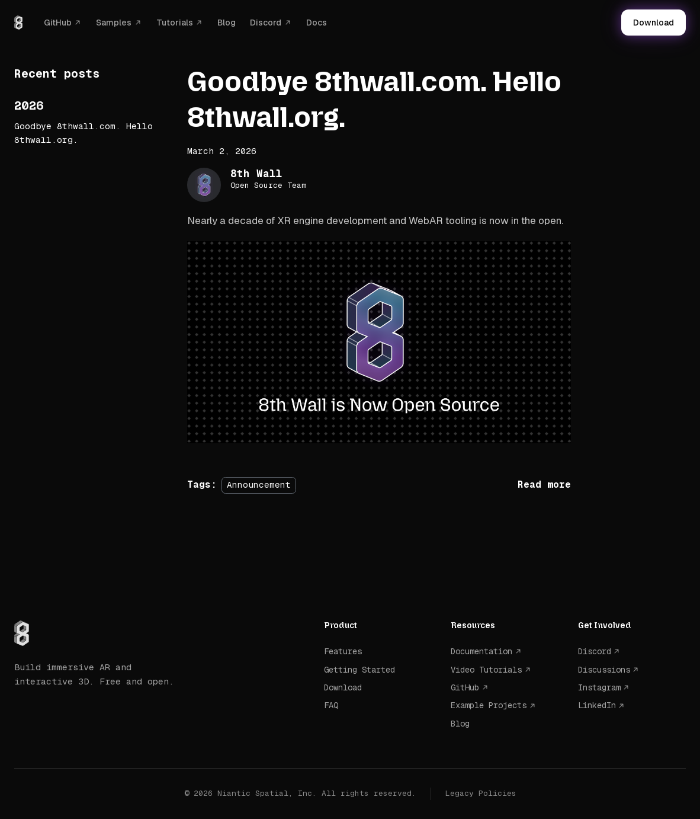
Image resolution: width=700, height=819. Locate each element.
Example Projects (488, 705)
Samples (113, 22)
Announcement (259, 484)
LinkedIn (597, 705)
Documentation (481, 651)
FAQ (331, 705)
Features (343, 651)
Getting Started (359, 669)
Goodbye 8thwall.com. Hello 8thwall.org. (83, 133)
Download (653, 22)
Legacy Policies (480, 793)
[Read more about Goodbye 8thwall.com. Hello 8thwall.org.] (544, 484)
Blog (226, 22)
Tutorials (174, 22)
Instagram (599, 687)
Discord (265, 22)
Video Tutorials (486, 669)
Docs (316, 22)
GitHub (58, 22)
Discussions (604, 669)
